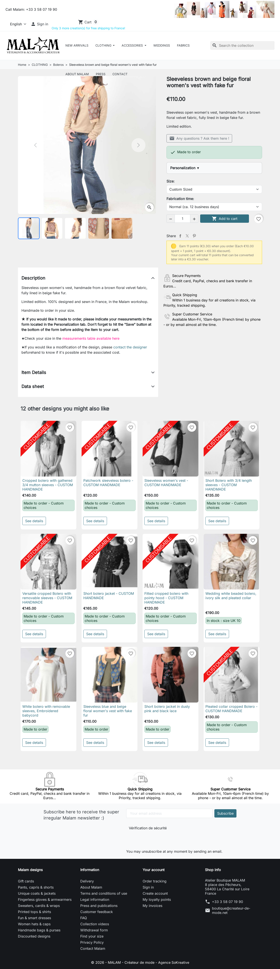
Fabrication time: (180, 199)
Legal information (94, 899)
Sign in (148, 887)
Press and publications (98, 905)
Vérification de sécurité (148, 828)
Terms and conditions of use (103, 893)
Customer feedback (96, 912)
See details (34, 521)
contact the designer (130, 347)
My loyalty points (157, 899)
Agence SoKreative (173, 962)
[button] (39, 24)
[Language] (16, 24)
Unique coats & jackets (37, 893)
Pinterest (194, 235)
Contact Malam (92, 948)
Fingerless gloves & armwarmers (45, 899)
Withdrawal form (94, 930)
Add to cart (224, 218)
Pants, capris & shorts (36, 887)
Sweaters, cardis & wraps (39, 905)
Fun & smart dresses (34, 918)
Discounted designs (34, 936)
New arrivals (76, 45)
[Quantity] (182, 218)
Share (180, 235)
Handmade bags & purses (39, 930)
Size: (170, 181)
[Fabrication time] (214, 207)
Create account (155, 893)
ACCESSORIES (133, 45)
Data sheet (32, 386)
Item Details (33, 372)
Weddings (161, 45)
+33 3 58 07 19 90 (227, 901)
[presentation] (158, 838)
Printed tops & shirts (34, 912)
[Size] (214, 189)
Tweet (187, 235)
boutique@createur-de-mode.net (231, 910)
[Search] (242, 45)
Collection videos (94, 924)
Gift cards (26, 881)
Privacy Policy (92, 942)
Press (100, 74)
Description (33, 278)
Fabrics (183, 45)
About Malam (77, 74)
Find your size (91, 936)
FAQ (83, 918)
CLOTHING (103, 45)
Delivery (87, 881)
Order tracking (154, 881)
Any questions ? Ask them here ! (199, 138)
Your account (153, 870)
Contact (120, 74)
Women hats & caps (34, 924)
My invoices (152, 905)
